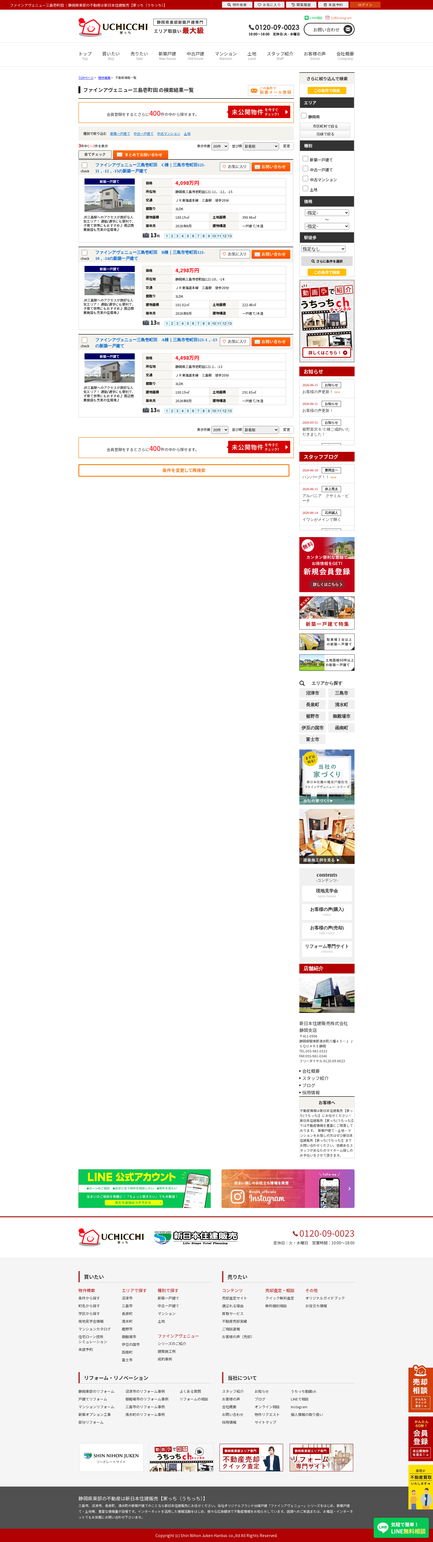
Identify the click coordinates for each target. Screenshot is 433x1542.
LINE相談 (316, 17)
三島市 (341, 693)
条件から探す (89, 1298)
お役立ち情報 (316, 1305)
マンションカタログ (94, 1329)
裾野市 (312, 716)
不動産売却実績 (234, 1321)
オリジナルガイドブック (325, 1298)
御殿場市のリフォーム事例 (146, 1399)
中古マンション (168, 133)
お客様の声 (315, 55)
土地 (251, 55)
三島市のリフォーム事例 (145, 1406)
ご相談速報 (231, 1329)
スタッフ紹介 (280, 55)
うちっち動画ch (303, 1391)
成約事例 (165, 1359)
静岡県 (310, 116)
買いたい (111, 55)
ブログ (308, 1085)
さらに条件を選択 (327, 261)
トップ (85, 55)
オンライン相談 (267, 1406)
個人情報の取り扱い (307, 1414)
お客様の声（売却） (238, 1336)
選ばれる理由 (233, 1305)
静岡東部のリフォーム (96, 1391)
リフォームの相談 (193, 1399)
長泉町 (312, 704)
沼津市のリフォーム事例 (145, 1391)
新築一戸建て (120, 133)
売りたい (139, 55)
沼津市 (312, 693)
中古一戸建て (144, 133)
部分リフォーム (91, 1422)
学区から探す (89, 1313)
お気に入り (269, 4)
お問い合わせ (326, 29)
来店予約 (85, 1349)
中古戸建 (195, 55)
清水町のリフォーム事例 (145, 1414)
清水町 (341, 704)
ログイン (365, 4)
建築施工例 (167, 1351)
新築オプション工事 (94, 1414)
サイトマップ (265, 1422)
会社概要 (345, 55)
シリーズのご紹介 (172, 1343)
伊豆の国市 (313, 727)
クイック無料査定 (279, 1298)
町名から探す (89, 1305)
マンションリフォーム (96, 1406)
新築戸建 (167, 55)
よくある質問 (190, 1391)
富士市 (312, 739)
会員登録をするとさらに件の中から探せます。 (199, 111)
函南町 (341, 727)
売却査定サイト (234, 1298)
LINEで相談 (300, 1399)
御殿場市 (341, 716)
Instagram (299, 1406)
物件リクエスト (267, 1414)
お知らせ (262, 1391)
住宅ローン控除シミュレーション (92, 1339)
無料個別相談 (276, 1305)
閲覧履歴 (301, 4)
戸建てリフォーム (92, 1399)
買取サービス (233, 1313)
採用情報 (311, 1092)
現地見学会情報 (91, 1321)
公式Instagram (341, 17)
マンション (226, 55)
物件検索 (237, 4)
